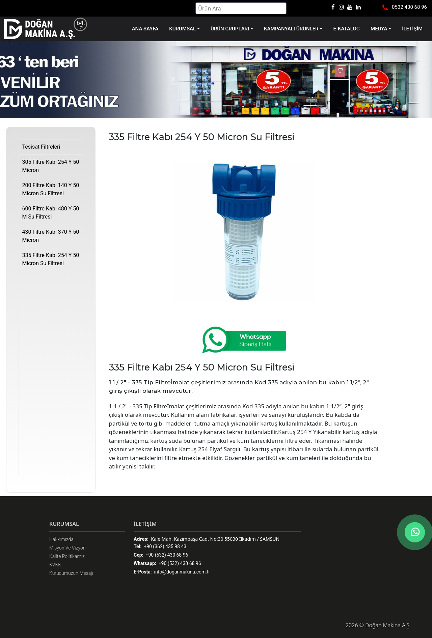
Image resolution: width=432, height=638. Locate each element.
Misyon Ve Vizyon (67, 548)
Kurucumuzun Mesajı (71, 573)
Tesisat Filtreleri (41, 147)
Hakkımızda (61, 539)
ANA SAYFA (145, 29)
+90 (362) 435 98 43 (160, 546)
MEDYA (379, 29)
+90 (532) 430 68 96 (161, 555)
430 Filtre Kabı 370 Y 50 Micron (50, 236)
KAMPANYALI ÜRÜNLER (291, 29)
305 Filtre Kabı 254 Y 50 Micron (50, 166)
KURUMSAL (182, 29)
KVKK (55, 564)
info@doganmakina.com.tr (172, 572)
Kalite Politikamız (67, 556)
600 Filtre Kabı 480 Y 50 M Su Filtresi (50, 212)
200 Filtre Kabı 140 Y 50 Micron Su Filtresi (50, 189)
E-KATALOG (346, 29)
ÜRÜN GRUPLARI (230, 29)
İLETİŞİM (412, 29)
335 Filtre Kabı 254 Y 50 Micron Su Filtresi (50, 259)
